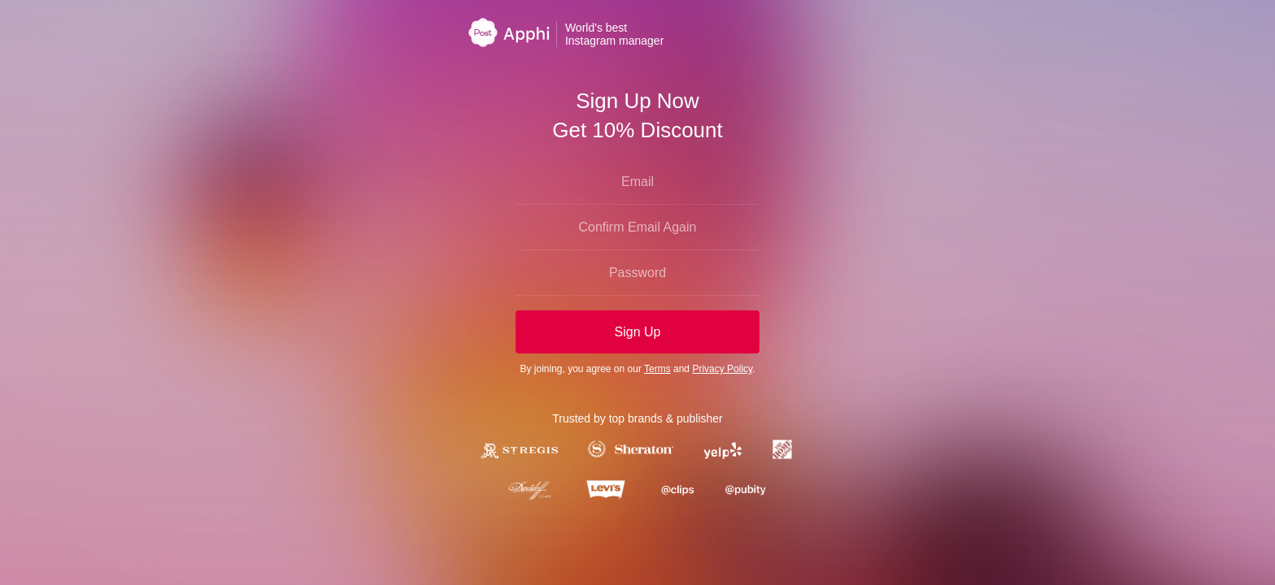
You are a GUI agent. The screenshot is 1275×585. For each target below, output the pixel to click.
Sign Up (638, 332)
